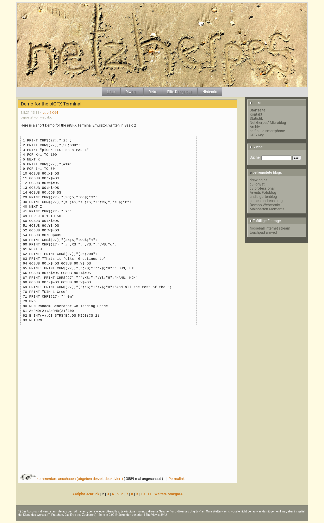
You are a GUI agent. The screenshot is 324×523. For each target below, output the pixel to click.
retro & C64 (50, 113)
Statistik (256, 118)
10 (143, 494)
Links (255, 103)
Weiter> (161, 494)
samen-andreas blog (266, 201)
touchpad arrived (263, 232)
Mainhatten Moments (267, 209)
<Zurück (93, 494)
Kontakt (256, 114)
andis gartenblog (263, 197)
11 (150, 494)
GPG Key (257, 135)
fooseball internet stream (270, 228)
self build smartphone (267, 131)
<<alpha (79, 494)
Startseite (257, 110)
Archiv (255, 127)
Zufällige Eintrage (265, 221)
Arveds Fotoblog (263, 192)
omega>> (175, 494)
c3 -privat (257, 184)
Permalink (176, 479)
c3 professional (262, 188)
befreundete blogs (265, 172)
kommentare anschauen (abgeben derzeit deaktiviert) (72, 479)
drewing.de (258, 180)
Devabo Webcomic (265, 205)
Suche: (256, 147)
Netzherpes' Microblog (268, 123)
